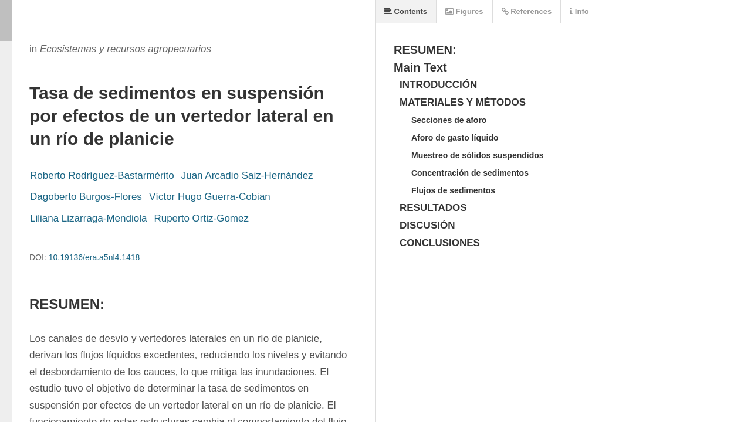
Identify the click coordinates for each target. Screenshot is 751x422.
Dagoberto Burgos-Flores (86, 196)
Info (579, 11)
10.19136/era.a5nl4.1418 (94, 257)
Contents (405, 11)
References (527, 11)
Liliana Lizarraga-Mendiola (88, 218)
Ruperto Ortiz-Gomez (201, 218)
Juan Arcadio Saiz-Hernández (247, 175)
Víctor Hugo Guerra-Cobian (209, 196)
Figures (464, 11)
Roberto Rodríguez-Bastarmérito (102, 175)
